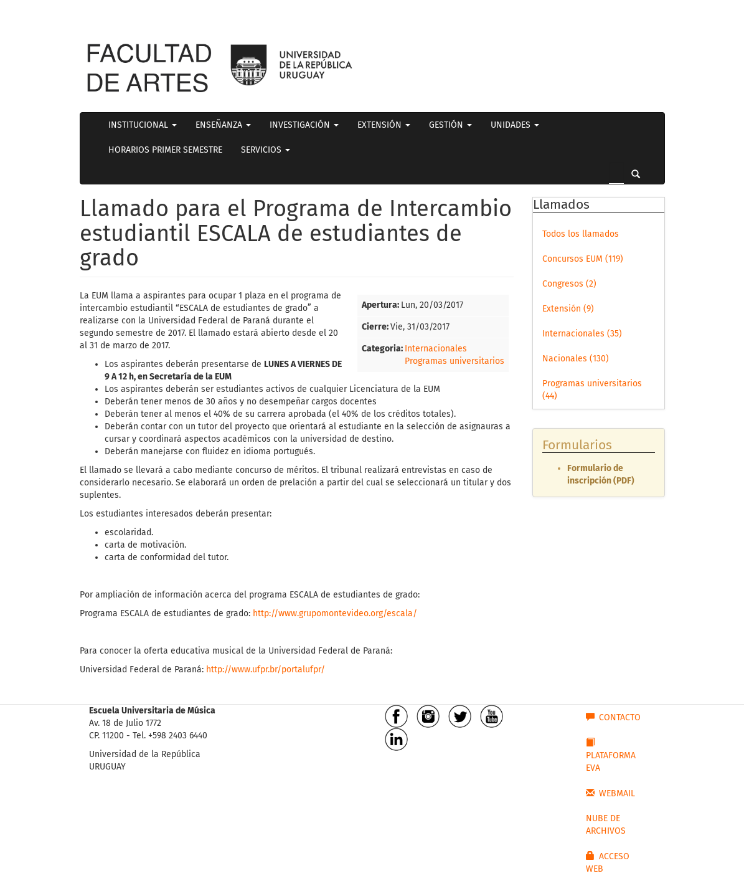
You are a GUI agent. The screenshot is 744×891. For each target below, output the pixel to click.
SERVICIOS (265, 150)
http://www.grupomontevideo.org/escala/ (335, 613)
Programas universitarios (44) (592, 389)
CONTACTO (613, 717)
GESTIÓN (450, 125)
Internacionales (436, 348)
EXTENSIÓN (383, 125)
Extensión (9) (568, 308)
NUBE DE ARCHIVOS (606, 824)
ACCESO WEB (607, 862)
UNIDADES (515, 125)
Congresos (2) (569, 284)
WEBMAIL (610, 793)
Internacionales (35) (582, 333)
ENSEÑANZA (223, 125)
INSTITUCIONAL (142, 125)
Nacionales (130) (575, 358)
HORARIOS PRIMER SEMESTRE (165, 150)
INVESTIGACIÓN (304, 125)
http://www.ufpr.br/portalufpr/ (265, 669)
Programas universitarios (454, 361)
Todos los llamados (580, 234)
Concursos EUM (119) (582, 259)
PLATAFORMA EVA (611, 755)
